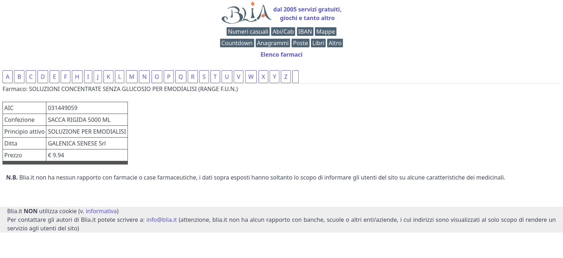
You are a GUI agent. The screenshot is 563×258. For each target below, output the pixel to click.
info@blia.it (161, 220)
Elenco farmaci (281, 54)
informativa (101, 211)
